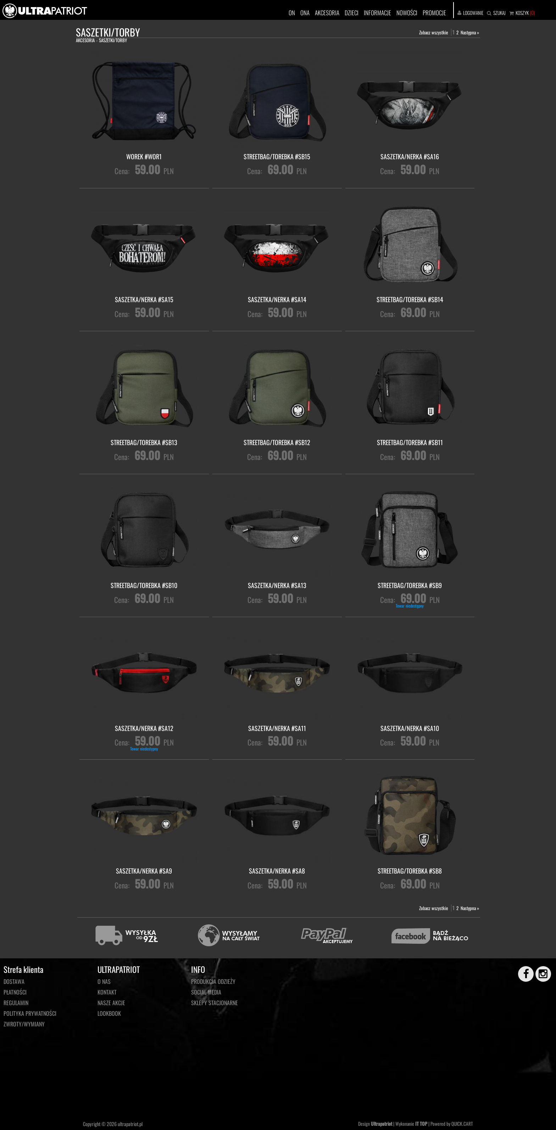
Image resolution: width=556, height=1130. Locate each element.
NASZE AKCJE (111, 1002)
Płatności (15, 992)
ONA (305, 12)
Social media (206, 992)
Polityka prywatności (30, 1013)
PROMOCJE (434, 12)
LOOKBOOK (109, 1013)
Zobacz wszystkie (433, 32)
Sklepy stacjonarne (214, 1002)
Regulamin (16, 1002)
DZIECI (351, 12)
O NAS (104, 981)
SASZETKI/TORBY (113, 40)
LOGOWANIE (473, 12)
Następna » (470, 32)
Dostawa (14, 981)
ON (292, 12)
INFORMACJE (377, 12)
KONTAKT (107, 992)
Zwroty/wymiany (24, 1024)
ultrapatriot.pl (130, 1124)
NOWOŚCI (406, 12)
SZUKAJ (499, 12)
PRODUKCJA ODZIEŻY (213, 981)
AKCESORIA (327, 12)
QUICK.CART (462, 1123)
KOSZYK (522, 12)
